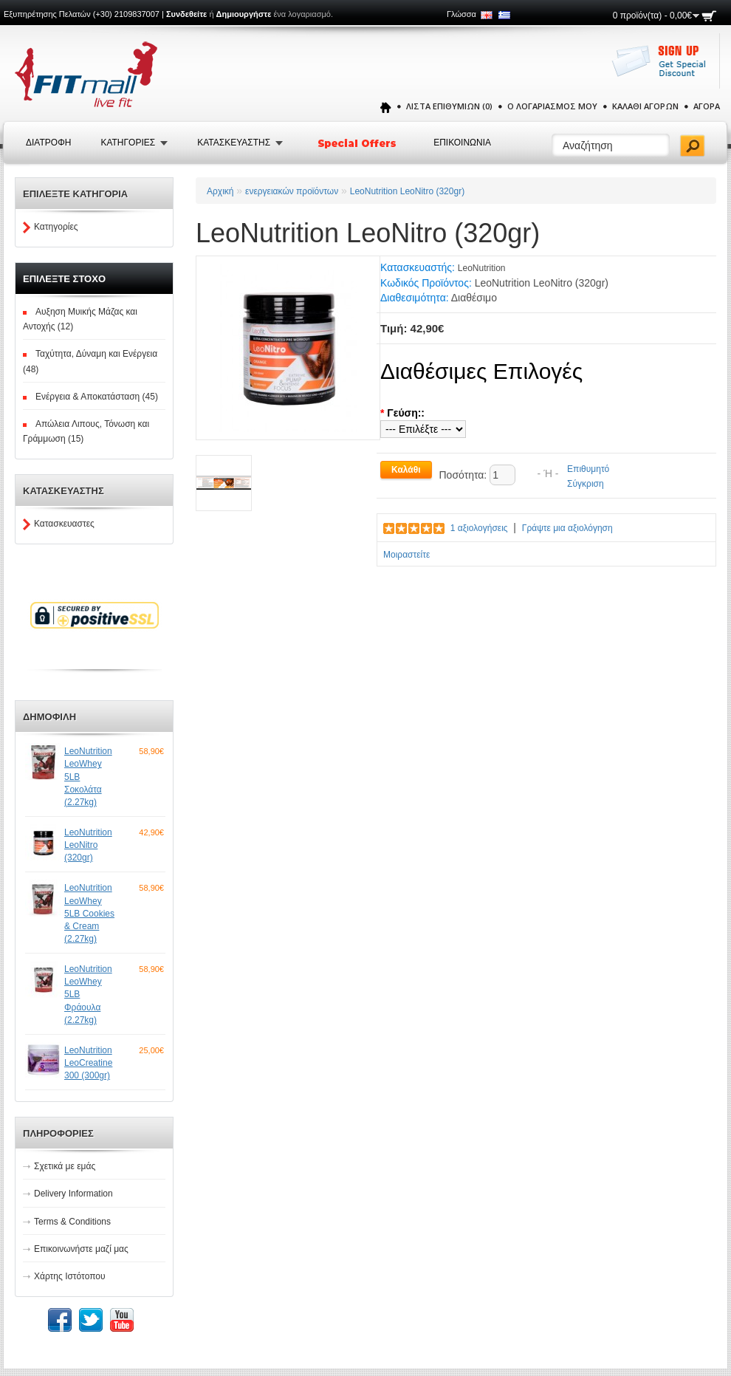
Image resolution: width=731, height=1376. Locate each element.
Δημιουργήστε (244, 14)
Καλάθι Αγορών (645, 106)
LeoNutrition (482, 268)
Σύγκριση (585, 484)
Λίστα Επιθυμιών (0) (449, 106)
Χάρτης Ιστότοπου (70, 1276)
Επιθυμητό (588, 469)
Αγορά (706, 106)
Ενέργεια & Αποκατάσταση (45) (96, 396)
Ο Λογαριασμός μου (552, 106)
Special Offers (358, 143)
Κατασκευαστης (233, 142)
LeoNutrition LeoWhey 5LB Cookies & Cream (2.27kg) (89, 913)
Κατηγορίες (56, 227)
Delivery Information (73, 1193)
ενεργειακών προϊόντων (291, 191)
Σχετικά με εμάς (64, 1166)
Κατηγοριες (127, 142)
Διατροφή (48, 142)
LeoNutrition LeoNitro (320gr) (88, 845)
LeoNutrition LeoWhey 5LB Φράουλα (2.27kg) (88, 994)
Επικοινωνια (462, 142)
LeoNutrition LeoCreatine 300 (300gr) (88, 1063)
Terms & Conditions (72, 1221)
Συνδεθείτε (186, 14)
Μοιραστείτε (406, 555)
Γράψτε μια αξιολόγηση (567, 528)
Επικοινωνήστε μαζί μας (81, 1249)
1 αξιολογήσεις (479, 528)
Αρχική (220, 191)
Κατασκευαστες (64, 523)
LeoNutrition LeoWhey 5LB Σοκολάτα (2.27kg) (88, 776)
